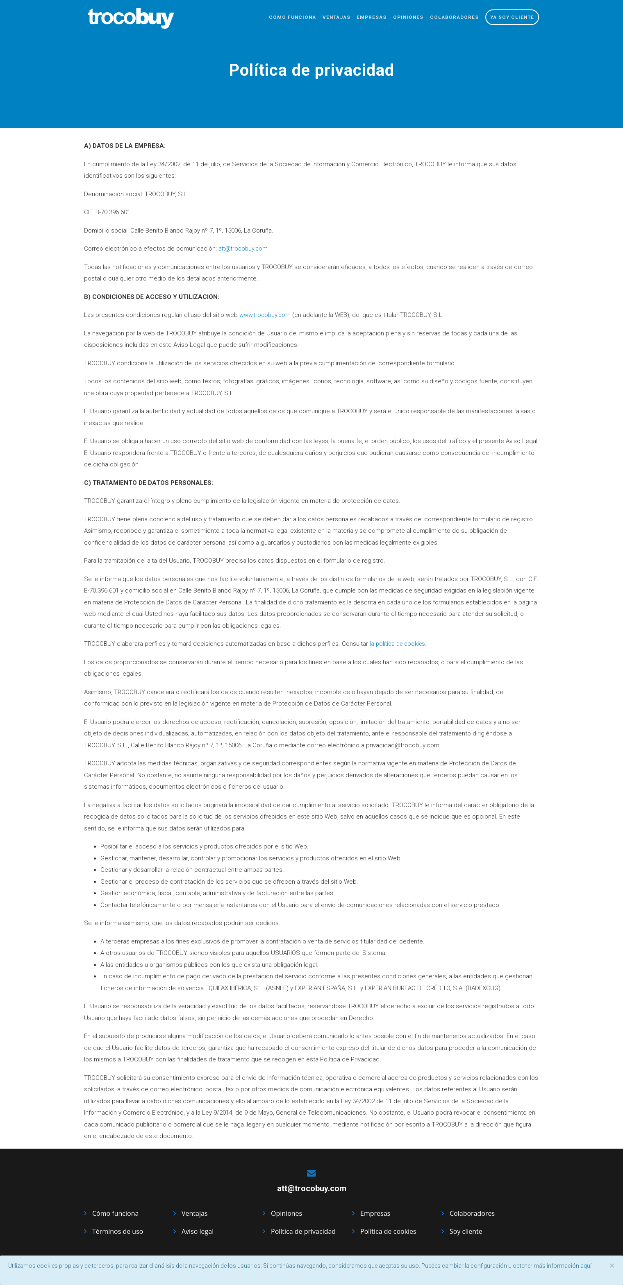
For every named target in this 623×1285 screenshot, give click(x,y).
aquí (585, 1265)
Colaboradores (448, 18)
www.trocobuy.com (266, 315)
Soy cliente (466, 1231)
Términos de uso (117, 1231)
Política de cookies (388, 1231)
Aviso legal (198, 1231)
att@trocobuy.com (244, 248)
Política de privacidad (303, 1231)
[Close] (612, 1265)
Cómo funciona (269, 18)
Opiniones (398, 18)
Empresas (358, 18)
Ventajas (318, 18)
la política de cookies (399, 643)
